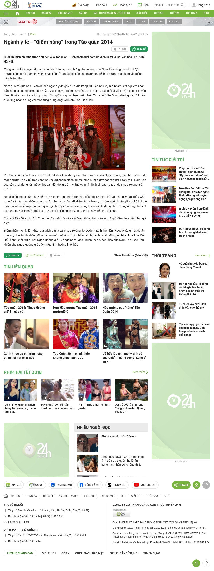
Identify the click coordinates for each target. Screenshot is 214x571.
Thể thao (191, 13)
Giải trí (83, 13)
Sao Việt (91, 21)
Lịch (143, 5)
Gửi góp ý (34, 255)
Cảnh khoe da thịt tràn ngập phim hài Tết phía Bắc (23, 356)
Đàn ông (174, 21)
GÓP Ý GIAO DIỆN (11, 566)
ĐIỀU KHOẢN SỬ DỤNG (124, 553)
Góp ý (65, 553)
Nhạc (129, 21)
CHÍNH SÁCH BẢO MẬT (89, 553)
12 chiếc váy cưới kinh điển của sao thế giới (192, 305)
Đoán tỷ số (122, 5)
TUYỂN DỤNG (151, 553)
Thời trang (164, 255)
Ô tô (206, 13)
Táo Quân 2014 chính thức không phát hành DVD (71, 356)
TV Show (157, 21)
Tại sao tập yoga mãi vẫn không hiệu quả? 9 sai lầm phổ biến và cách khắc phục (194, 329)
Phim (142, 21)
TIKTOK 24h (117, 485)
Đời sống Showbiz (69, 21)
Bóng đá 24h (90, 485)
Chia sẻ (141, 49)
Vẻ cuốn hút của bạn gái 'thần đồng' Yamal (193, 265)
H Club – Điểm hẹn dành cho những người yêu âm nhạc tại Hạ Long (194, 212)
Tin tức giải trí (111, 21)
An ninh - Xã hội (68, 496)
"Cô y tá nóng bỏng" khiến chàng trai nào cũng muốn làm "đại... (20, 408)
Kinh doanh (65, 13)
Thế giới (174, 13)
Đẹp (123, 496)
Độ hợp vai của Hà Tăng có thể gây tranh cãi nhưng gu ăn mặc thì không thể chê (193, 289)
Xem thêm (138, 372)
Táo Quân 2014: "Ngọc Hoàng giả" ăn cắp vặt (24, 310)
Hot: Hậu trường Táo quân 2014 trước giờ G (75, 310)
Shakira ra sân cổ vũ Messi (119, 436)
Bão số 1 (101, 5)
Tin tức (30, 13)
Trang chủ (9, 34)
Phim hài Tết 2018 (23, 372)
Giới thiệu (49, 553)
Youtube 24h (145, 485)
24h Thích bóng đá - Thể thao (112, 13)
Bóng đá (46, 13)
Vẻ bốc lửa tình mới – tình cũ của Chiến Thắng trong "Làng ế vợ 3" (124, 358)
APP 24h (13, 485)
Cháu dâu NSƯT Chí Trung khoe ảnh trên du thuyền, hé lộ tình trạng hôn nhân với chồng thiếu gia (122, 460)
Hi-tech (158, 13)
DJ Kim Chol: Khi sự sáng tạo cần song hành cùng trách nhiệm (194, 232)
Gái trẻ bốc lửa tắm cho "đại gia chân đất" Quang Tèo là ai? (130, 408)
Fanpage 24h (61, 485)
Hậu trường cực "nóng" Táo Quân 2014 (121, 310)
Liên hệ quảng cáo (20, 553)
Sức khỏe (142, 13)
